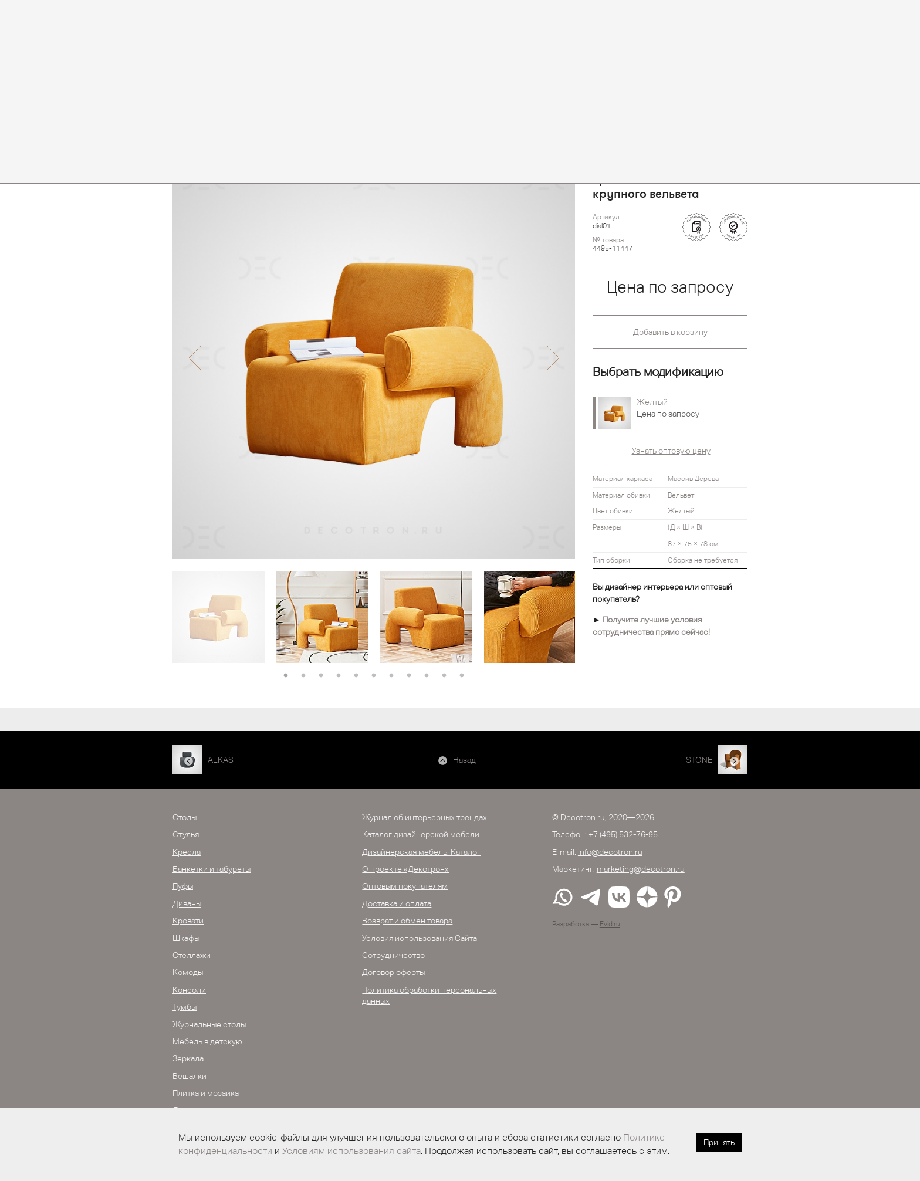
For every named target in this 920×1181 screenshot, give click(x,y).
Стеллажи (191, 955)
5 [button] (356, 676)
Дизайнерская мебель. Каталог (421, 852)
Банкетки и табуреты (211, 869)
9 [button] (426, 676)
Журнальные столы (209, 1024)
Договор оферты (393, 972)
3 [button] (321, 676)
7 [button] (391, 676)
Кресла (186, 852)
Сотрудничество (393, 955)
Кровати (188, 920)
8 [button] (409, 676)
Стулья (185, 834)
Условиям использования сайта (351, 1150)
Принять (719, 1142)
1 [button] (286, 676)
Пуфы (182, 886)
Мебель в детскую (207, 1041)
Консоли (189, 989)
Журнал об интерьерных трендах (424, 817)
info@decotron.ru (610, 852)
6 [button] (374, 676)
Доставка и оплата (396, 903)
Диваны (186, 903)
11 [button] (462, 676)
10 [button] (444, 676)
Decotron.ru (582, 817)
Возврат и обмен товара (407, 920)
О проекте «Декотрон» (405, 869)
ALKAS (221, 759)
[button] (194, 358)
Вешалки (189, 1076)
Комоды (187, 972)
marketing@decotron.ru (641, 869)
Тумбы (184, 1006)
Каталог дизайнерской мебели (420, 834)
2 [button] (303, 676)
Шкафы (185, 938)
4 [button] (338, 676)
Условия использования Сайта (419, 938)
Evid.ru (610, 924)
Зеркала (188, 1058)
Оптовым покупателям (405, 886)
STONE (699, 759)
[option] (373, 358)
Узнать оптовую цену (671, 450)
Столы (184, 817)
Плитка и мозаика (205, 1093)
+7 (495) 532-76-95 (623, 834)
